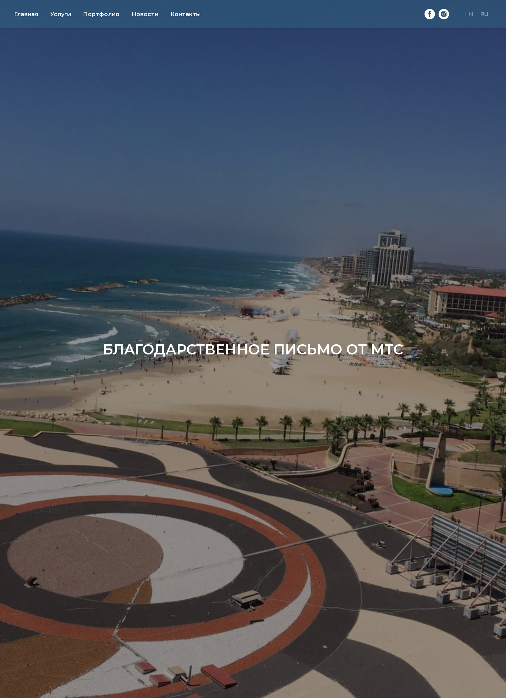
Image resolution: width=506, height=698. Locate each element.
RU (484, 14)
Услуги (60, 14)
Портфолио (101, 14)
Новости (144, 14)
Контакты (185, 14)
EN (469, 14)
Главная (26, 14)
